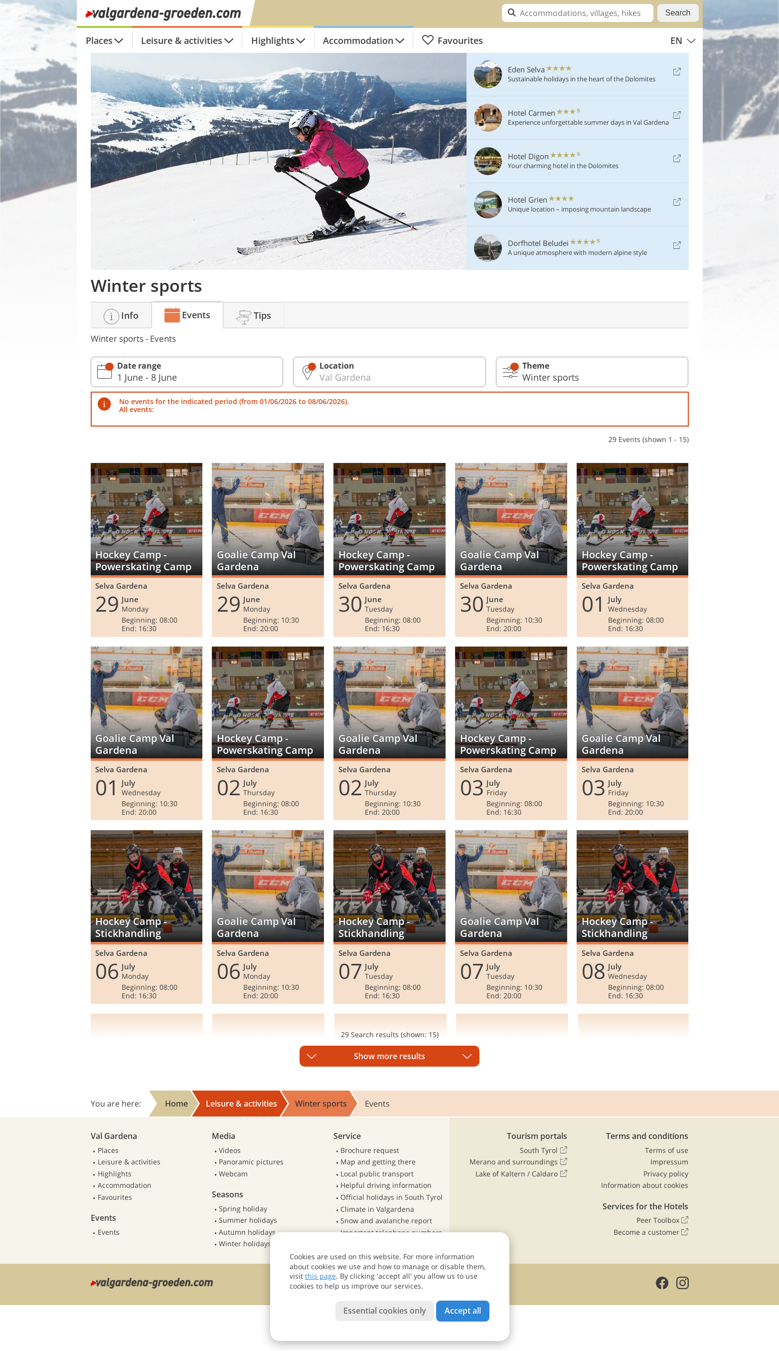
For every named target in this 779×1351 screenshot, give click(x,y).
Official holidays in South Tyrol (391, 1197)
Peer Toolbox (662, 1220)
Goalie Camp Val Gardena (267, 550)
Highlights (273, 40)
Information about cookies (644, 1185)
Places (99, 40)
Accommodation (358, 40)
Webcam (233, 1173)
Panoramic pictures (251, 1161)
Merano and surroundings (518, 1162)
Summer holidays (248, 1220)
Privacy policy (665, 1173)
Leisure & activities (181, 40)
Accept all (463, 1310)
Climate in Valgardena (377, 1209)
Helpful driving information (386, 1185)
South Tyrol (543, 1150)
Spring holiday (243, 1208)
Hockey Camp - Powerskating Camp (146, 550)
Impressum (669, 1161)
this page (320, 1276)
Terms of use (666, 1150)
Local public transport (377, 1173)
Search (678, 12)
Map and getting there (378, 1161)
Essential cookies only (384, 1310)
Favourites (452, 40)
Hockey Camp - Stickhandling (146, 917)
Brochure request (369, 1150)
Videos (230, 1150)
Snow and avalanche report (386, 1220)
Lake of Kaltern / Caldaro (521, 1174)
